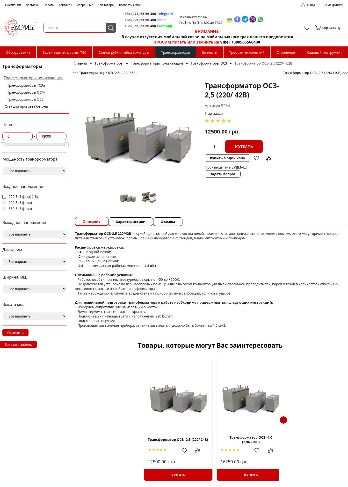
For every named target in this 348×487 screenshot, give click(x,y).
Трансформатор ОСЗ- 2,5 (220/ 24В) (115, 439)
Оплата (49, 5)
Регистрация (332, 4)
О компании (12, 5)
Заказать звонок (18, 344)
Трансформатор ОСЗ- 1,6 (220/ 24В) (305, 439)
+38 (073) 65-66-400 (136, 13)
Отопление (286, 52)
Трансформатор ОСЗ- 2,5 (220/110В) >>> (315, 72)
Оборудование (18, 52)
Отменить (15, 332)
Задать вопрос (194, 174)
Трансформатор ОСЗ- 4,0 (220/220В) (178, 439)
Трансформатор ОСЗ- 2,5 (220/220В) (242, 439)
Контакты (65, 5)
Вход (311, 4)
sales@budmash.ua (190, 17)
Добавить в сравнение (240, 158)
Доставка (32, 5)
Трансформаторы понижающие (33, 78)
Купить (216, 146)
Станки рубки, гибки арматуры (123, 52)
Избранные (85, 5)
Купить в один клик (199, 158)
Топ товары (106, 5)
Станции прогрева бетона (26, 106)
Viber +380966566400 (236, 42)
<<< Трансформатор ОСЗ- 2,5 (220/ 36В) (104, 72)
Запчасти (209, 52)
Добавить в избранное (227, 158)
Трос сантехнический (247, 52)
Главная (80, 63)
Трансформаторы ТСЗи (26, 85)
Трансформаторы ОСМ (26, 92)
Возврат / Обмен (131, 5)
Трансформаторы (175, 52)
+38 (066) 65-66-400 (136, 25)
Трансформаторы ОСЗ (25, 99)
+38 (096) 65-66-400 (136, 19)
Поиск (106, 28)
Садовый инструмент (324, 52)
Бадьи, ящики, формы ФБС (65, 52)
